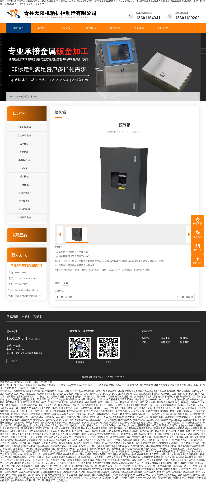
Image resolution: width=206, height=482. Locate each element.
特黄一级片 (176, 411)
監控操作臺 (24, 201)
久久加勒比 (100, 457)
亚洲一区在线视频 (83, 408)
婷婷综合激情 (160, 443)
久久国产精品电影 (10, 420)
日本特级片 (103, 437)
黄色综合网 (12, 405)
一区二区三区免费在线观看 (33, 393)
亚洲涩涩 (18, 448)
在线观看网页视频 (141, 425)
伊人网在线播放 (83, 454)
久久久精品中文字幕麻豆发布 (119, 399)
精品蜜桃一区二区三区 (72, 431)
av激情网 (46, 414)
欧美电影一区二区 (163, 457)
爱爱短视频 (60, 411)
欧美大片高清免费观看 (138, 393)
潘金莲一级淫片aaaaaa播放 (31, 396)
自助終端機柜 (24, 127)
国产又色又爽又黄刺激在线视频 (123, 431)
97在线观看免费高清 (165, 451)
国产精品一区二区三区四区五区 (127, 472)
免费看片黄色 (164, 472)
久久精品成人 (37, 417)
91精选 (55, 414)
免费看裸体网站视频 (177, 428)
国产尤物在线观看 (38, 431)
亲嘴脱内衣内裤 (111, 477)
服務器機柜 (24, 193)
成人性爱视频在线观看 (65, 405)
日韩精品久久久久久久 (20, 434)
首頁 (16, 96)
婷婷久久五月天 (115, 457)
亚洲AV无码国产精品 (172, 425)
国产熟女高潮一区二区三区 (31, 463)
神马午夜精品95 (167, 437)
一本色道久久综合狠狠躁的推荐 (113, 451)
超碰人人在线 (188, 460)
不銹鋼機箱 (24, 160)
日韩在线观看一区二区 (137, 440)
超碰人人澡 (32, 425)
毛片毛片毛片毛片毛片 (68, 463)
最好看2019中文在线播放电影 (43, 443)
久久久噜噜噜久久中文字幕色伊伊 (84, 477)
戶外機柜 (24, 185)
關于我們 (184, 342)
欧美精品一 (189, 411)
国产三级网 (150, 472)
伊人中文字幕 (37, 477)
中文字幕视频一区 (105, 446)
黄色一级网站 (138, 446)
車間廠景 (165, 342)
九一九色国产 (53, 460)
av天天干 (102, 405)
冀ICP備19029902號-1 (115, 377)
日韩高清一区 (180, 477)
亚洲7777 (12, 396)
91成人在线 (47, 466)
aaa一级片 (28, 448)
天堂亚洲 (132, 405)
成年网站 (55, 428)
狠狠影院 (20, 422)
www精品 (51, 463)
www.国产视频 (127, 477)
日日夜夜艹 (174, 443)
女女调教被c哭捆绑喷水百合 (138, 428)
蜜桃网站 (4, 417)
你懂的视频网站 (118, 437)
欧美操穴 (61, 480)
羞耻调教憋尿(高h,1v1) (168, 402)
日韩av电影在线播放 (16, 474)
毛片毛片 (15, 437)
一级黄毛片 (170, 408)
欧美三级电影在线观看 (78, 469)
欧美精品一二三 (16, 451)
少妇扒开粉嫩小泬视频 (17, 399)
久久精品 (152, 448)
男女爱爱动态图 (157, 454)
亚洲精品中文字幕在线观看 (102, 434)
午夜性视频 (101, 460)
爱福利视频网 (11, 472)
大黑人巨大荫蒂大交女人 (43, 399)
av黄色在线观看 (82, 443)
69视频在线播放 (19, 443)
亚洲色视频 (85, 474)
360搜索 (26, 316)
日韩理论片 (171, 417)
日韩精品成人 (122, 446)
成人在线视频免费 (155, 446)
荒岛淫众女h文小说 (42, 434)
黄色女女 (158, 422)
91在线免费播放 (172, 460)
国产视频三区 (49, 480)
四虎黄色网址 (28, 428)
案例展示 (184, 338)
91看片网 (4, 428)
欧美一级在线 (157, 440)
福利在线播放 (134, 437)
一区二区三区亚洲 (71, 422)
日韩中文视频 (120, 411)
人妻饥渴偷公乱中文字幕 (144, 434)
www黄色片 (163, 448)
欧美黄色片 (90, 451)
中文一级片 (197, 451)
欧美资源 (25, 402)
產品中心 (24, 96)
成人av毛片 (54, 431)
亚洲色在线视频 (186, 474)
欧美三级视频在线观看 (98, 472)
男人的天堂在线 (97, 440)
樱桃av (111, 405)
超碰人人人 (75, 425)
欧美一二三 (97, 399)
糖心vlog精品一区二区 (108, 414)
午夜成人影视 (44, 457)
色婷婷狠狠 (194, 434)
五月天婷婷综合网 (19, 417)
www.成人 (73, 440)
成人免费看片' (125, 391)
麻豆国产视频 (116, 428)
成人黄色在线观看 (59, 451)
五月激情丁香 (43, 428)
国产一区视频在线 (116, 440)
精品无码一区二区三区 (171, 420)
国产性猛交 (97, 469)
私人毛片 (33, 469)
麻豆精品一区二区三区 (38, 446)
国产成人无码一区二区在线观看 (73, 448)
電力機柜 (24, 152)
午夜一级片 (171, 440)
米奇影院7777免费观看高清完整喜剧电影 (20, 391)
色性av (184, 402)
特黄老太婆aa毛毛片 (152, 469)
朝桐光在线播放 (166, 434)
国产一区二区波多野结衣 (150, 460)
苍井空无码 (160, 428)
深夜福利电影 (157, 417)
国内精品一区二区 (186, 396)
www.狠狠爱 (185, 469)
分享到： (59, 291)
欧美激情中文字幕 (20, 454)
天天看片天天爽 (137, 411)
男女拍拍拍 (155, 396)
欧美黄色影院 (66, 443)
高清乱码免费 (165, 477)
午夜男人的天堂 (194, 448)
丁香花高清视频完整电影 (61, 393)
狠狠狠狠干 (49, 454)
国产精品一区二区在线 (137, 417)
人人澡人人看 (67, 414)
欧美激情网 (89, 460)
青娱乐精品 (171, 446)
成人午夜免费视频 (193, 425)
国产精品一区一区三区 (41, 411)
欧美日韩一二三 (194, 431)
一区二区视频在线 (166, 391)
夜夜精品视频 (74, 417)
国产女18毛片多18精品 (126, 408)
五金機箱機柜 (24, 135)
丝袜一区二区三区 (63, 466)
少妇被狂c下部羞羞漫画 (116, 469)
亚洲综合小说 (196, 440)
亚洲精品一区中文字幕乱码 (150, 474)
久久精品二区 (83, 399)
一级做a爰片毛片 (85, 457)
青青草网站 (110, 425)
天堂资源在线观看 (28, 405)
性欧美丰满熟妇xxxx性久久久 (81, 396)
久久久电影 (36, 454)
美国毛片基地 (82, 393)
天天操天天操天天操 (58, 402)
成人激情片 (59, 434)
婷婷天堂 (15, 466)
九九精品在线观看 (55, 396)
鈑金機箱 (24, 176)
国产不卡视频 (22, 477)
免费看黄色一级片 (30, 466)
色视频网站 (91, 402)
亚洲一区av (50, 474)
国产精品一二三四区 (55, 417)
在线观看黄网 (195, 428)
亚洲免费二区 (66, 408)
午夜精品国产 (199, 417)
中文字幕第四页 (74, 411)
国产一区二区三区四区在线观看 (113, 396)
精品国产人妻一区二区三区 (112, 466)
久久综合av (181, 434)
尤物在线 (72, 446)
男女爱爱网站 (183, 451)
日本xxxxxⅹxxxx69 (169, 414)
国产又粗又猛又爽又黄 (147, 420)
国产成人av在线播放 (51, 422)
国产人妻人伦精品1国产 (134, 448)
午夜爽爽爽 (147, 457)
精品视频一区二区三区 (37, 451)
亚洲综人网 (198, 391)
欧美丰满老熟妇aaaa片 (146, 399)
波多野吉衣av (187, 414)
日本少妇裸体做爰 (65, 399)
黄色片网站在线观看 (106, 391)
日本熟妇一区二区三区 (144, 391)
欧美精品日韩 (127, 414)
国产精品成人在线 (9, 393)
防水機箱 (24, 144)
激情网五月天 (171, 469)
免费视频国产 (147, 431)
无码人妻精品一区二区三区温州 (86, 420)
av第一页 (93, 466)
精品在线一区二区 (129, 402)
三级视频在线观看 (65, 454)
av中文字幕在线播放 (67, 474)
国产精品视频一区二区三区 (52, 469)
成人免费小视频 (150, 437)
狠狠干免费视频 (144, 443)
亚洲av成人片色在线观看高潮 (93, 428)
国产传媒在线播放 (184, 463)
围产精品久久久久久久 (57, 420)
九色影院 (88, 411)
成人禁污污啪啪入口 (187, 408)
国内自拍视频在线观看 (137, 454)
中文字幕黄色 (110, 420)
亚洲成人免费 (128, 422)
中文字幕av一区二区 (85, 414)
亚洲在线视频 (76, 451)
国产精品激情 (12, 402)
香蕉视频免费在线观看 (189, 446)
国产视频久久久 (186, 393)
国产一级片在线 (148, 402)
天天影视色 (151, 466)
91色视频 (112, 460)
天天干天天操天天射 (55, 477)
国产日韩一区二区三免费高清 (188, 466)
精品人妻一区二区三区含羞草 (170, 431)
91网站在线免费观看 (71, 460)
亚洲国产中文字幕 (192, 420)
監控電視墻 (24, 209)
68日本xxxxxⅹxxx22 (103, 408)
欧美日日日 (27, 437)
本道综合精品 (77, 402)
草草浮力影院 (33, 422)
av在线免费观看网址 (95, 431)
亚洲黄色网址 (100, 454)
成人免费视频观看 (139, 396)
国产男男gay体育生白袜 (54, 391)
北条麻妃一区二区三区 (142, 451)
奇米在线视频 (184, 391)
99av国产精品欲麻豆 (174, 422)
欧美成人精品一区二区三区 (31, 460)
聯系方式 (146, 342)
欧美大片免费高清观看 (108, 422)
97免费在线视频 (132, 457)
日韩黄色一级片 (59, 446)
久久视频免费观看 (87, 405)
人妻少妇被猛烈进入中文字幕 (54, 425)
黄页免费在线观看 (48, 408)
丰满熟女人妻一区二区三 (164, 393)
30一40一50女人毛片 (146, 477)
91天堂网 (156, 425)
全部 (65, 283)
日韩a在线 (129, 443)
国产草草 (5, 443)
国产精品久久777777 (92, 425)
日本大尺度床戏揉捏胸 (165, 405)
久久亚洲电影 (124, 425)
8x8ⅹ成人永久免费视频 (55, 440)
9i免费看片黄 (184, 417)
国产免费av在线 (98, 448)
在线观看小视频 (69, 428)
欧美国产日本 (145, 405)
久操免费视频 (152, 463)
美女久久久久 (45, 405)
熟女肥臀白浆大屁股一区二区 (26, 480)
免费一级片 (104, 402)
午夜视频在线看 (194, 422)
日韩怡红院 (39, 420)
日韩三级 (15, 428)
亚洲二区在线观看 (103, 411)
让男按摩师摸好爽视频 (74, 472)
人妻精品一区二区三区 (183, 472)
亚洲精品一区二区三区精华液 (26, 414)
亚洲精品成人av (126, 420)
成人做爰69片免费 (176, 454)
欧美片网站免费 (39, 402)
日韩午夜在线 (194, 399)
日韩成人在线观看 (29, 408)
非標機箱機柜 (24, 217)
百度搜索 (37, 316)
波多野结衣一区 (144, 422)
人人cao (115, 402)
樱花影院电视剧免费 (45, 448)
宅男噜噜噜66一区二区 (84, 437)
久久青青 (158, 408)
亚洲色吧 (200, 414)
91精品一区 (121, 405)
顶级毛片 (182, 405)
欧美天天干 (26, 420)
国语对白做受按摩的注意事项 (96, 463)
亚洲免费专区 (167, 463)
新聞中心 (146, 338)
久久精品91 (183, 437)
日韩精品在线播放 (127, 460)
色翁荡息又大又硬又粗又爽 (58, 437)
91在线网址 (135, 469)
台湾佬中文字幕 (86, 446)
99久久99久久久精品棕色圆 (172, 399)
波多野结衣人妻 (36, 474)
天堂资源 (5, 454)
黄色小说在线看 (135, 466)
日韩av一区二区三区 (18, 411)
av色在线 (83, 440)
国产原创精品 (89, 417)
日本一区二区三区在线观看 (110, 417)
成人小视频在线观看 (76, 434)
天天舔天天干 (128, 474)
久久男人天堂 (89, 422)
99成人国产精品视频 (29, 472)
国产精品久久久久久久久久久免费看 (108, 393)
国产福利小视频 (116, 454)
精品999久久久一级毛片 (147, 414)
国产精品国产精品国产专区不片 (128, 463)
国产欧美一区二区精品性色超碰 (107, 443)
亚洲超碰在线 (124, 434)
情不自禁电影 (169, 396)
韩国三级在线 (178, 448)
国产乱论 (183, 440)
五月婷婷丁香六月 (190, 443)
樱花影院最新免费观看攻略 (29, 440)
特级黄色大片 (146, 408)
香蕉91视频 (171, 474)
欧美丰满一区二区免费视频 (81, 391)
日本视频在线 (80, 466)
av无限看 (116, 474)
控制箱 (34, 96)
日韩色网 (38, 437)
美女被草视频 (114, 448)
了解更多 (14, 361)
